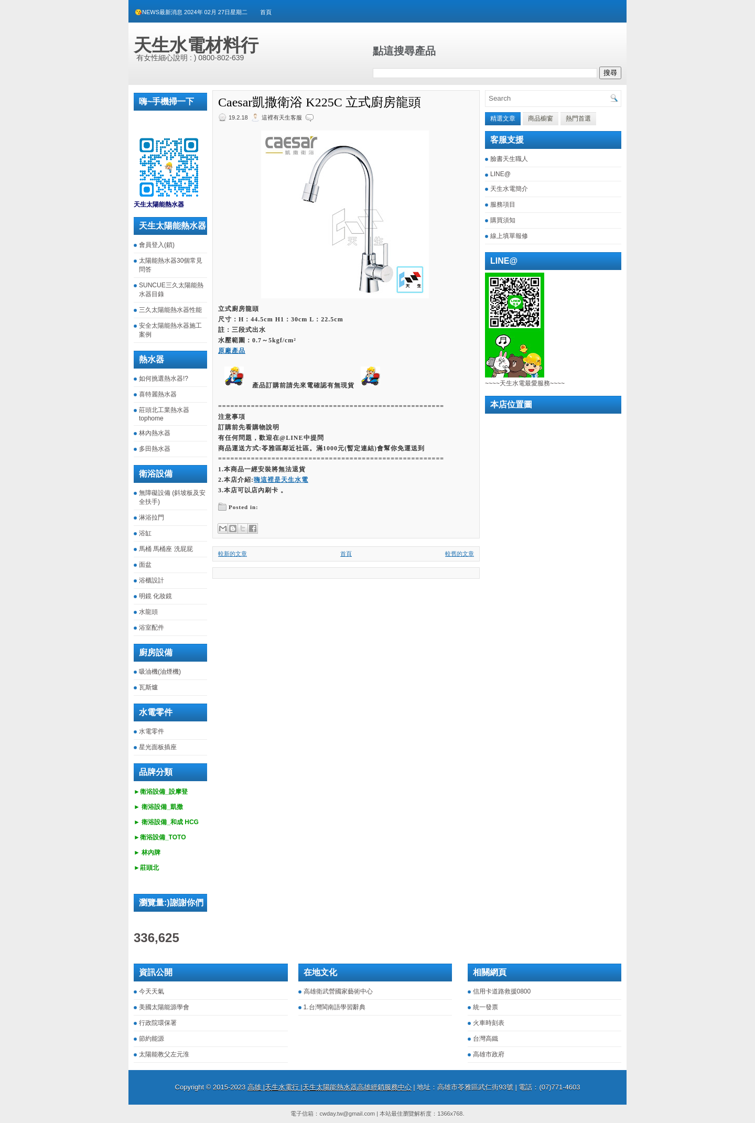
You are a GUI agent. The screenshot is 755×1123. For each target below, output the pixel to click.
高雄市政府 (488, 1054)
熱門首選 (578, 118)
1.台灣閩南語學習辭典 (334, 1007)
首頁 (266, 12)
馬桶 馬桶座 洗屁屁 (166, 549)
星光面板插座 (158, 747)
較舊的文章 (459, 553)
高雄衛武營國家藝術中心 (338, 991)
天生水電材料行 (196, 45)
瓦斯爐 (148, 687)
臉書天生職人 (509, 159)
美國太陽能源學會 (164, 1007)
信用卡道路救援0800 (502, 991)
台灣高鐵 (485, 1038)
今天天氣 (151, 991)
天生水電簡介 (509, 188)
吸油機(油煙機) (160, 671)
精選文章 (502, 118)
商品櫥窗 (540, 118)
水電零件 (151, 731)
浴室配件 (151, 627)
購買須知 (502, 220)
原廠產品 (231, 350)
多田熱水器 (154, 448)
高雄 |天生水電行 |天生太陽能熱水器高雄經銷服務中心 (329, 1087)
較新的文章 (232, 553)
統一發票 (485, 1007)
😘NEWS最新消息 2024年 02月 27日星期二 (191, 12)
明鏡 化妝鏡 (155, 596)
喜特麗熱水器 (158, 394)
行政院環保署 (158, 1023)
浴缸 (145, 533)
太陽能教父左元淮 (164, 1054)
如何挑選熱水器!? (163, 378)
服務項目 (502, 204)
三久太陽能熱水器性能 (170, 310)
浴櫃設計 (151, 580)
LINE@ (500, 174)
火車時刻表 (488, 1023)
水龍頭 (148, 612)
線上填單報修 (509, 236)
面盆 (145, 564)
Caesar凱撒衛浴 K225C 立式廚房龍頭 (319, 102)
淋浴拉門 (151, 517)
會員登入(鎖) (157, 245)
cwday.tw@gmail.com (347, 1113)
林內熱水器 (154, 433)
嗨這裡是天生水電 (281, 479)
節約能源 (151, 1038)
